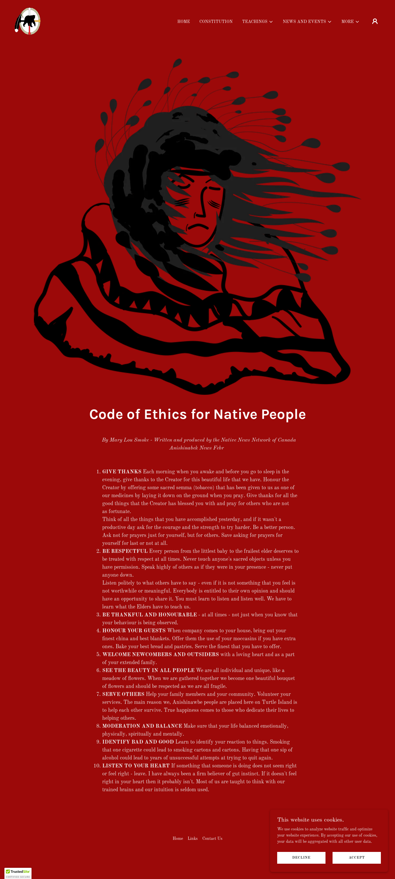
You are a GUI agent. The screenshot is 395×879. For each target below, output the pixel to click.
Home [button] (178, 839)
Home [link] (183, 22)
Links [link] (193, 839)
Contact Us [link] (212, 839)
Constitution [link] (216, 22)
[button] (257, 21)
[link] (27, 21)
